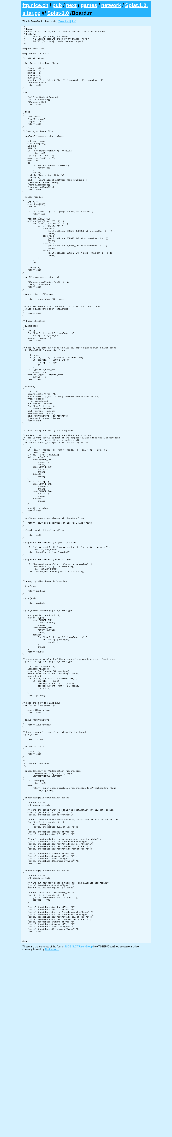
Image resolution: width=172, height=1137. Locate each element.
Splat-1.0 (58, 13)
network (111, 5)
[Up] (73, 21)
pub (57, 5)
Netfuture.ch (52, 1132)
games (89, 5)
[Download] (64, 21)
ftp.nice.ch (35, 5)
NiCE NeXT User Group (79, 1130)
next (71, 5)
